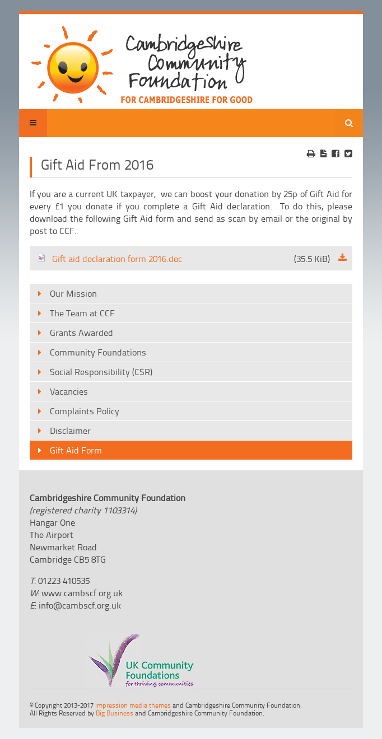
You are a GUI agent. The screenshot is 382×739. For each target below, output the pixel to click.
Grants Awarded (81, 332)
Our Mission (73, 293)
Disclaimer (70, 430)
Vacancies (69, 391)
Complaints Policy (84, 411)
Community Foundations (98, 352)
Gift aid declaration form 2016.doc (183, 258)
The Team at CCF (82, 313)
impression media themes (133, 705)
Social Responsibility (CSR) (101, 372)
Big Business (114, 713)
